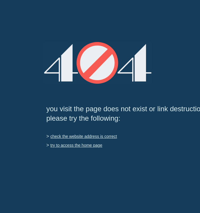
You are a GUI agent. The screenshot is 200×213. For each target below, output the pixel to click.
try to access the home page (76, 145)
